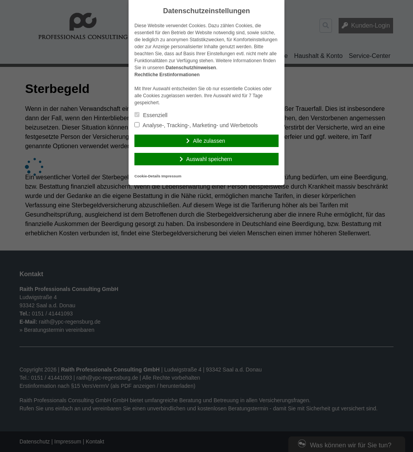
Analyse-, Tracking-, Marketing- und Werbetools (196, 125)
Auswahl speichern (209, 159)
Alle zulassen (209, 141)
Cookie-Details (147, 176)
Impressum (171, 176)
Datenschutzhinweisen (191, 67)
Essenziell (151, 115)
